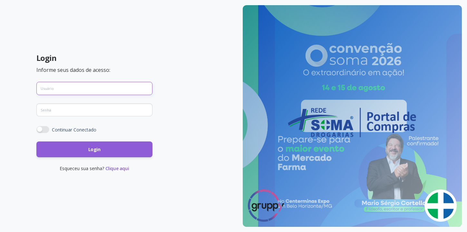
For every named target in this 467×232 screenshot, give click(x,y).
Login (94, 149)
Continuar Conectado (74, 130)
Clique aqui (117, 168)
